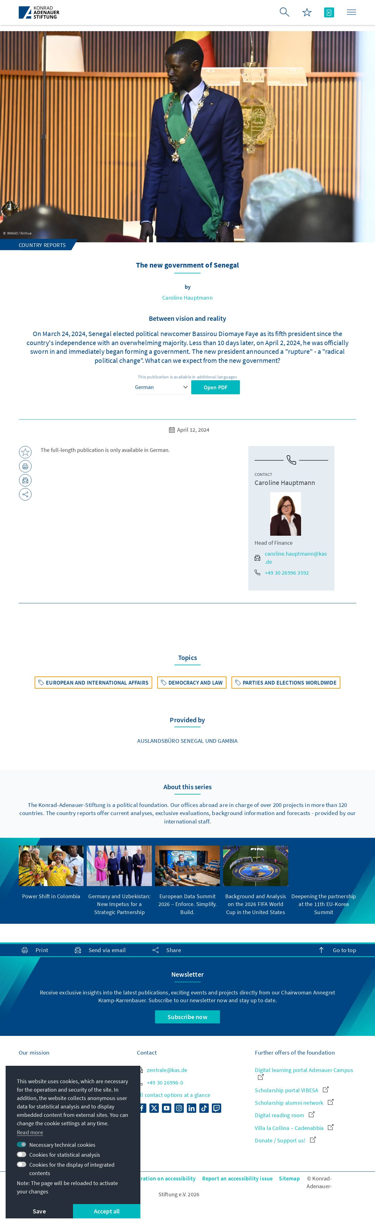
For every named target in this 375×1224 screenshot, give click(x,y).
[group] (51, 873)
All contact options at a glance (173, 1094)
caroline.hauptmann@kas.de (291, 557)
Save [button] (39, 1211)
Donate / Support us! (285, 1140)
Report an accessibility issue (237, 1178)
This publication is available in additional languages (187, 377)
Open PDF (216, 387)
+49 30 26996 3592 (282, 572)
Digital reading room (284, 1115)
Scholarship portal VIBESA (291, 1090)
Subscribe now (187, 1017)
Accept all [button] (107, 1211)
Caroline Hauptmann (187, 297)
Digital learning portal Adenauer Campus (304, 1073)
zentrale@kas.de (162, 1070)
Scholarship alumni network (294, 1102)
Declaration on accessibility (161, 1178)
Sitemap (289, 1178)
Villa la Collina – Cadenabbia (294, 1127)
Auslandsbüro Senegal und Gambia (187, 740)
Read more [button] (30, 1132)
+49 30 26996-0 (160, 1082)
